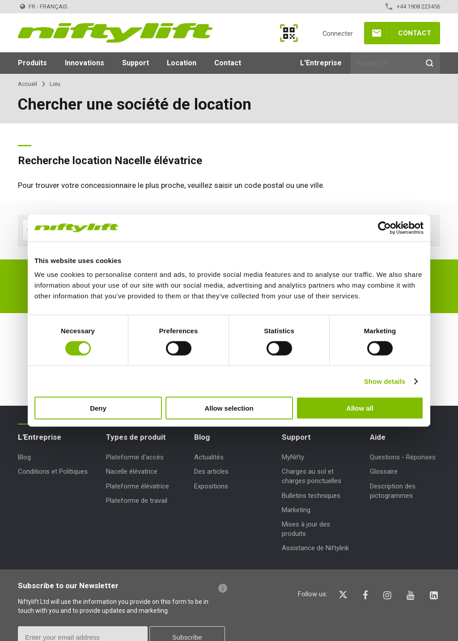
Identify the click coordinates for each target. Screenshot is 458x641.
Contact (414, 33)
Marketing (296, 510)
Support (135, 63)
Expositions (211, 486)
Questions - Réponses (403, 457)
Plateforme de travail (136, 501)
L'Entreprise (321, 63)
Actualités (209, 457)
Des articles (211, 471)
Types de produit (136, 437)
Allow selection (228, 408)
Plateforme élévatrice (137, 486)
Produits (32, 63)
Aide (378, 437)
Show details (385, 381)
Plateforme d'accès (135, 457)
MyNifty (289, 33)
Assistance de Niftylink (315, 548)
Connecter (337, 34)
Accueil (27, 84)
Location (181, 63)
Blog (24, 457)
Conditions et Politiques (53, 471)
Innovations (84, 63)
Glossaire (384, 471)
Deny (98, 408)
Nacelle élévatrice (131, 471)
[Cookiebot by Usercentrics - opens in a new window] (384, 227)
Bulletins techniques (311, 496)
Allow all (359, 408)
